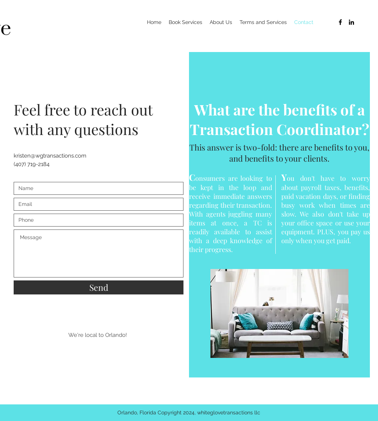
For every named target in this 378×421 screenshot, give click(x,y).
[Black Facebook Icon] (340, 22)
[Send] (98, 287)
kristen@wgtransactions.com (50, 155)
